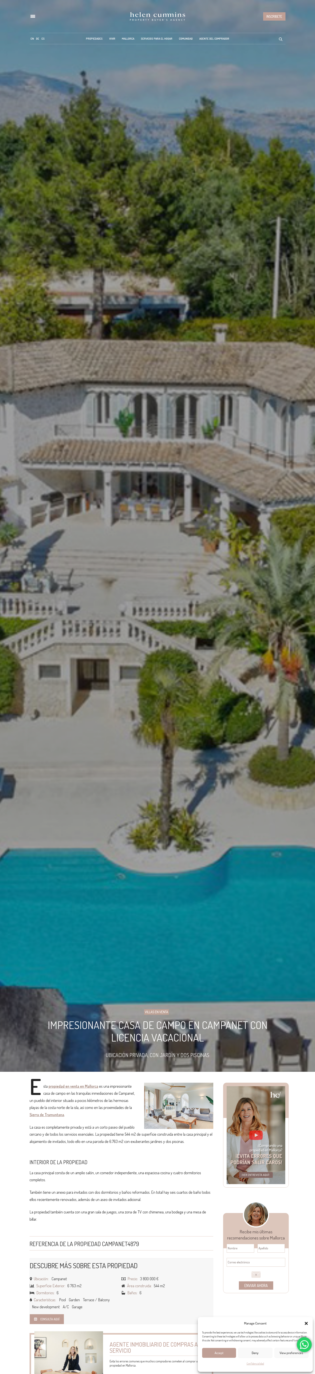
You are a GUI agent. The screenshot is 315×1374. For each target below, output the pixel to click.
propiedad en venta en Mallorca (73, 1086)
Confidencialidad (255, 1363)
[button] (306, 1323)
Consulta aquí (47, 1319)
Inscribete (274, 16)
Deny (255, 1353)
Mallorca (128, 38)
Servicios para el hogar (156, 38)
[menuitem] (32, 38)
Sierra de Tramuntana (47, 1114)
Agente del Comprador (214, 38)
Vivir (112, 38)
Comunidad (186, 38)
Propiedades (94, 38)
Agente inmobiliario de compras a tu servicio (158, 1347)
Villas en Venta (156, 1012)
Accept (219, 1353)
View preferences (291, 1353)
